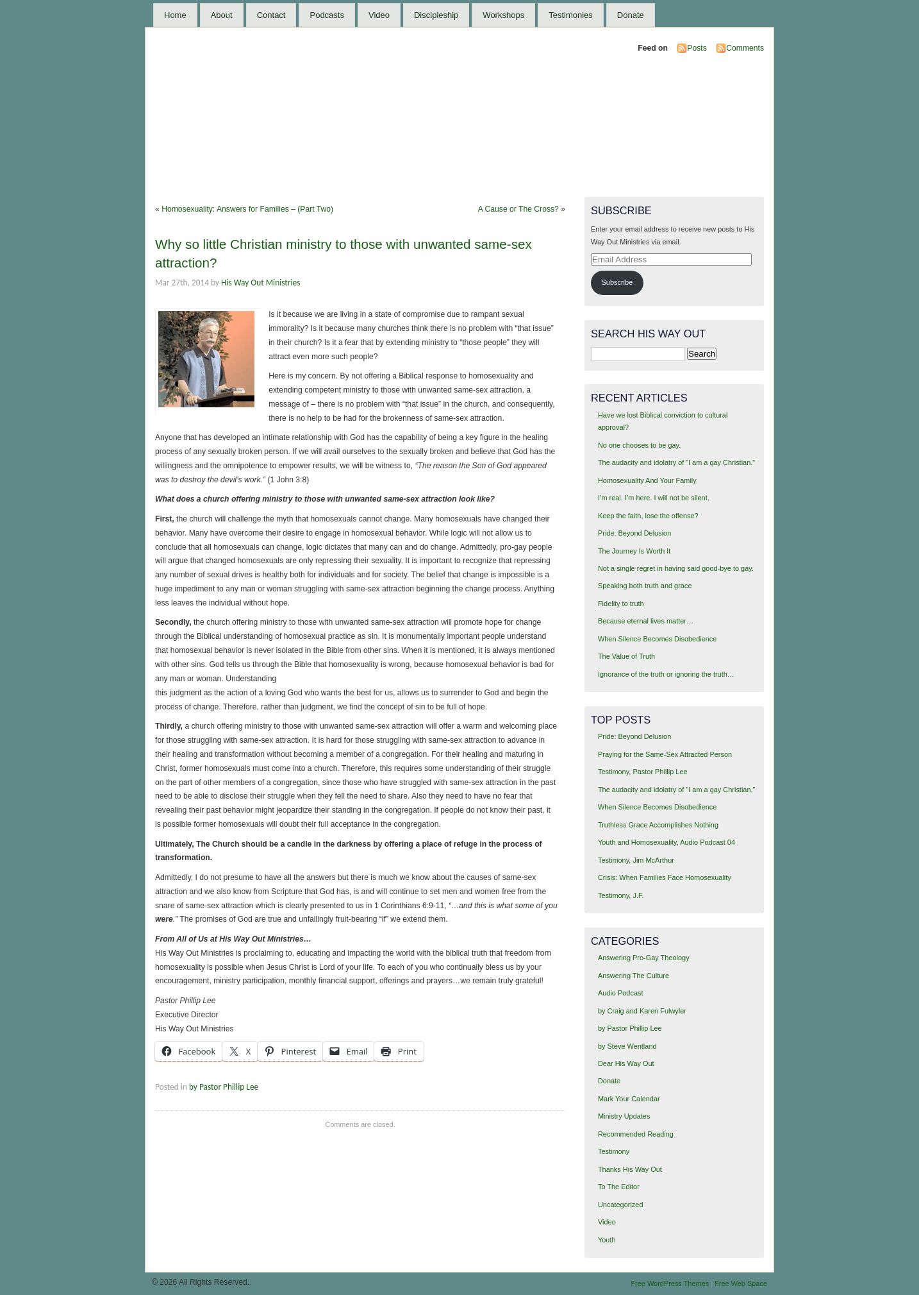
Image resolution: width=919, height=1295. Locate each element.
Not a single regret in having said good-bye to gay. (676, 568)
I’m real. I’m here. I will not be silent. (653, 498)
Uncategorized (620, 1204)
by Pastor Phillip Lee (223, 1086)
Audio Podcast (620, 993)
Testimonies (571, 15)
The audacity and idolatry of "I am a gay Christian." (676, 789)
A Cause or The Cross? (518, 209)
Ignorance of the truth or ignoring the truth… (666, 674)
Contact (271, 15)
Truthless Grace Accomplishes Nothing (658, 825)
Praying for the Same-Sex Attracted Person (665, 754)
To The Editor (619, 1186)
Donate (630, 15)
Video (379, 15)
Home (175, 15)
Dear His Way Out (626, 1063)
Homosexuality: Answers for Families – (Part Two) (247, 209)
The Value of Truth (626, 656)
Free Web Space (741, 1283)
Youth (607, 1240)
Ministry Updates (624, 1116)
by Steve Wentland (627, 1046)
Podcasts (327, 15)
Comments (745, 48)
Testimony (613, 1151)
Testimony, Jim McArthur (636, 860)
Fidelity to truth (621, 603)
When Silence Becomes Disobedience (657, 639)
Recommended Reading (636, 1134)
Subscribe (617, 282)
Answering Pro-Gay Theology (644, 957)
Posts (696, 48)
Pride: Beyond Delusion (634, 533)
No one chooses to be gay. (639, 445)
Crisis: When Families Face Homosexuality (664, 877)
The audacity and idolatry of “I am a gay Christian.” (676, 462)
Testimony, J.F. (621, 895)
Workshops (503, 15)
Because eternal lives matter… (645, 621)
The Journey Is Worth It (634, 551)
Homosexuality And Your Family (647, 480)
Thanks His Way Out (630, 1169)
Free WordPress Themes (670, 1283)
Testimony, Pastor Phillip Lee (643, 771)
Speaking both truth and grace (645, 585)
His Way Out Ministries (260, 282)
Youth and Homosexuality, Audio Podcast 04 (666, 842)
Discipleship (436, 15)
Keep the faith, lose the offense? (648, 516)
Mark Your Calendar (629, 1099)
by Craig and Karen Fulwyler (642, 1011)
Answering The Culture (633, 975)
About (222, 15)
